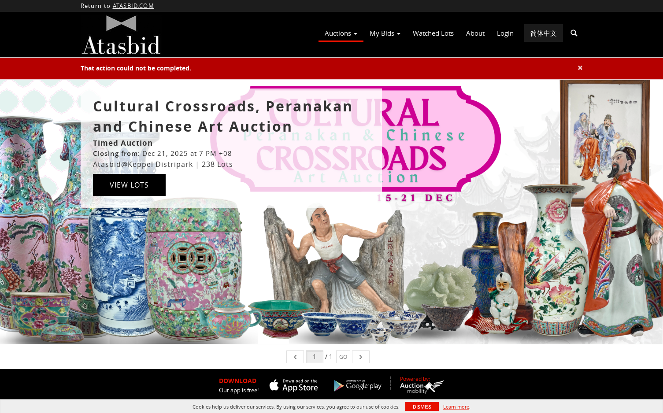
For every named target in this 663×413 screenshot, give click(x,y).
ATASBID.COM (133, 6)
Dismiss (422, 406)
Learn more (456, 406)
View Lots (129, 185)
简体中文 (543, 33)
